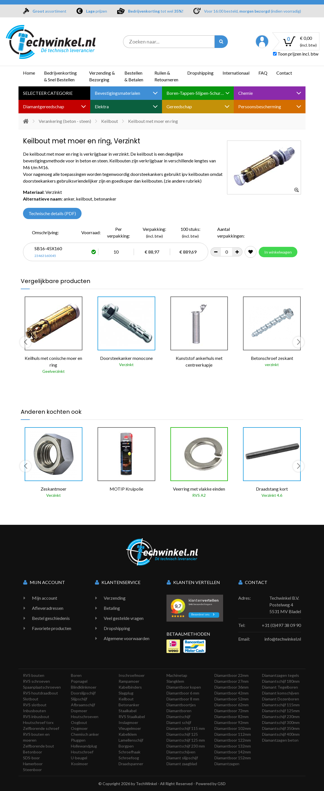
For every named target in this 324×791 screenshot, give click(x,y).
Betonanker (129, 704)
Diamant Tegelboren (280, 687)
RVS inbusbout (36, 716)
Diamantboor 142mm (232, 751)
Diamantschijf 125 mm (185, 740)
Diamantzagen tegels (280, 675)
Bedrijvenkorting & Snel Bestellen (60, 76)
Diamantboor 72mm (231, 710)
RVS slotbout (35, 704)
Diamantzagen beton (280, 740)
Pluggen (78, 740)
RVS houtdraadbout (40, 693)
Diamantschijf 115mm (281, 704)
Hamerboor (33, 763)
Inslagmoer (128, 722)
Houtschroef (82, 751)
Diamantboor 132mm (232, 746)
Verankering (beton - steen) (65, 121)
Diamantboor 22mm (231, 675)
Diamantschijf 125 (182, 734)
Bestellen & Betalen (133, 76)
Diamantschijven (180, 751)
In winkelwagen (278, 252)
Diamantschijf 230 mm (185, 746)
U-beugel (79, 757)
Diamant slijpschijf (182, 757)
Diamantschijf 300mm (281, 722)
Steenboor (32, 769)
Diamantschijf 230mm (281, 716)
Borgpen (126, 746)
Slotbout (30, 698)
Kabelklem (128, 734)
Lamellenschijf (131, 740)
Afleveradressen (47, 608)
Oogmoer (79, 728)
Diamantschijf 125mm (281, 710)
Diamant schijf (178, 722)
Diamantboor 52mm (231, 698)
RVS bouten (33, 675)
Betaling (112, 608)
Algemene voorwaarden (126, 638)
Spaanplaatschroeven (42, 687)
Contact (284, 72)
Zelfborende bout (38, 746)
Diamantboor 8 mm (182, 698)
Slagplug (126, 693)
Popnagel (79, 681)
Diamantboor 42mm (231, 693)
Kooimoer (79, 763)
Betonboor (32, 751)
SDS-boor (31, 757)
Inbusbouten (34, 710)
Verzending (115, 598)
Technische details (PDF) (52, 213)
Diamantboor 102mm (232, 728)
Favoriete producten (51, 628)
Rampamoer (129, 681)
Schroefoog (129, 757)
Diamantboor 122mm (232, 740)
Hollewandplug (84, 746)
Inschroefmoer (132, 675)
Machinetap (176, 675)
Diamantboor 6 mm (182, 693)
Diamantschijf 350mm (281, 728)
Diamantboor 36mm (231, 687)
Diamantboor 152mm (232, 757)
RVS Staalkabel (132, 716)
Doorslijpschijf (83, 693)
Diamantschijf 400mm (281, 734)
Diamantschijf (178, 716)
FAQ (262, 72)
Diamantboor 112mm (232, 734)
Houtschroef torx (38, 722)
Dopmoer (79, 710)
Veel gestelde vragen (124, 618)
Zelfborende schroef (41, 728)
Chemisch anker (85, 734)
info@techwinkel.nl (282, 638)
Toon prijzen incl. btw (295, 53)
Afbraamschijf (83, 704)
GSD (221, 783)
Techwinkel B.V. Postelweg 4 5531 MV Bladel (285, 604)
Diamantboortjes (181, 704)
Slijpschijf (79, 698)
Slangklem (175, 681)
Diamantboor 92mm (231, 722)
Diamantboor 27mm (231, 681)
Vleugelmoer (130, 728)
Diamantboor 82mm (231, 716)
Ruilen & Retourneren (166, 76)
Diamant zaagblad (181, 763)
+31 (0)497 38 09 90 (281, 625)
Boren (76, 675)
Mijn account (44, 598)
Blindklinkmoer (83, 687)
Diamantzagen (226, 763)
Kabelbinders (130, 687)
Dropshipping (200, 72)
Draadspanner (131, 763)
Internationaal (236, 72)
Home (29, 72)
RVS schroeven (36, 681)
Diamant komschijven (280, 693)
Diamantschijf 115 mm (185, 728)
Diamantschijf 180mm (281, 681)
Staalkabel (127, 710)
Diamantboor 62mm (231, 704)
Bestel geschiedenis (51, 618)
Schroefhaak (129, 751)
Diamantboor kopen (183, 687)
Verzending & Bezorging (102, 76)
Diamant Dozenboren (280, 698)
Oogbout (79, 722)
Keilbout (109, 121)
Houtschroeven (84, 716)
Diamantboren (178, 710)
